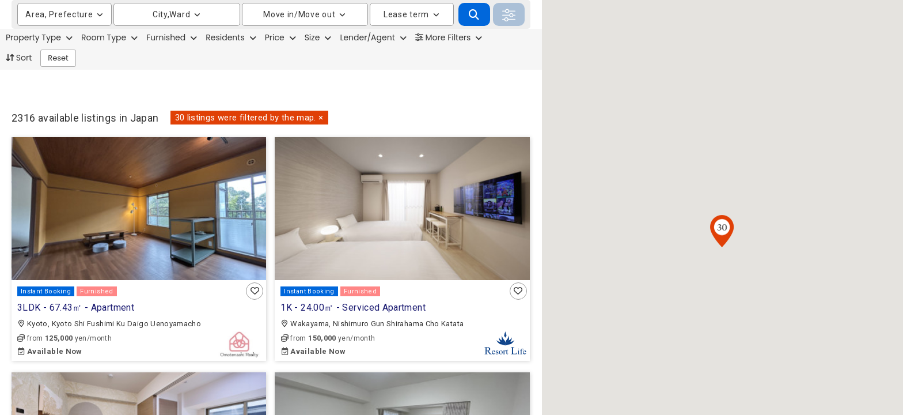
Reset (58, 86)
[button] (254, 290)
